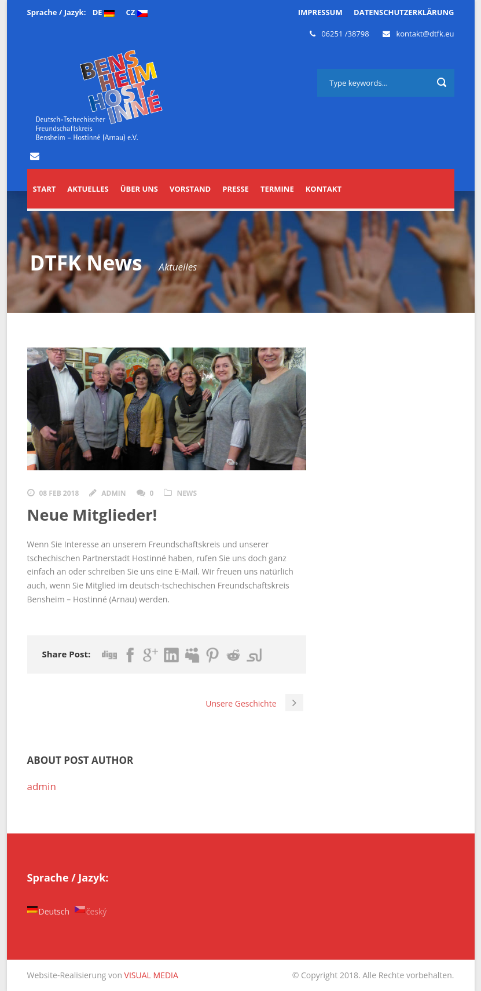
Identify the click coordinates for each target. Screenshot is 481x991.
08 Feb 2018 (59, 493)
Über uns (139, 189)
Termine (277, 189)
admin (113, 493)
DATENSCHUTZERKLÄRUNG (404, 12)
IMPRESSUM (320, 12)
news (187, 493)
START (44, 189)
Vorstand (190, 189)
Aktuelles (87, 189)
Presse (235, 189)
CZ (136, 12)
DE (104, 12)
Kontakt (324, 189)
